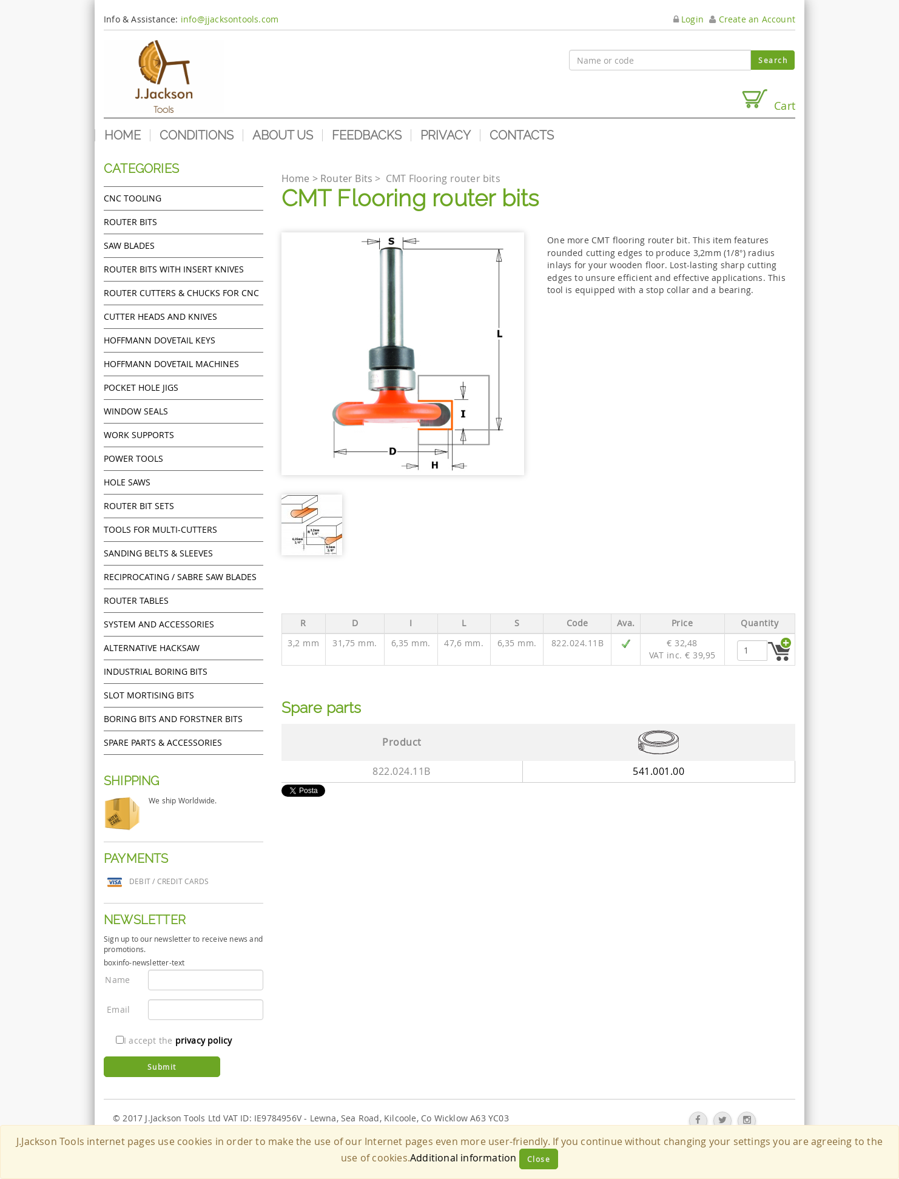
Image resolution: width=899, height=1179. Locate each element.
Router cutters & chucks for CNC (181, 293)
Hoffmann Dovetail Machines (171, 364)
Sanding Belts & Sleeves (158, 553)
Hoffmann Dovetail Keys (159, 340)
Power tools (133, 458)
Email (118, 1009)
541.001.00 (658, 771)
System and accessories (159, 624)
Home (122, 135)
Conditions (197, 135)
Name (117, 979)
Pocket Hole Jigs (141, 387)
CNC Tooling (132, 198)
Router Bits (130, 222)
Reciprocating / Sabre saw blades (180, 577)
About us (282, 135)
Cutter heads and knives (160, 316)
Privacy (445, 135)
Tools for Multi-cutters (160, 529)
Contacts (522, 135)
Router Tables (136, 600)
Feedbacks (367, 135)
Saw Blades (129, 245)
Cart (768, 100)
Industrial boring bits (155, 671)
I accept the (174, 1040)
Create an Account (752, 19)
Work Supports (139, 435)
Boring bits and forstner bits (173, 719)
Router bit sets (139, 506)
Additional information (463, 1157)
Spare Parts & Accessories (163, 742)
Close (539, 1159)
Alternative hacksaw (152, 648)
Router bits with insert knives (174, 269)
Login (688, 19)
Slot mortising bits (149, 695)
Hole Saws (127, 482)
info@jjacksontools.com (229, 19)
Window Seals (136, 411)
